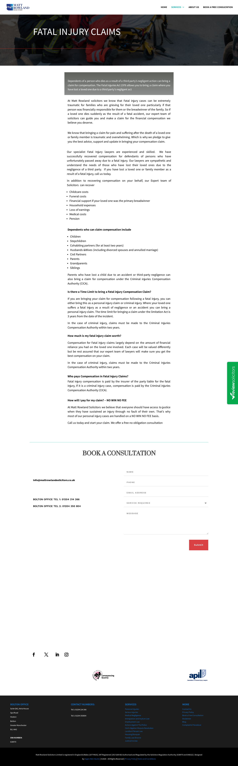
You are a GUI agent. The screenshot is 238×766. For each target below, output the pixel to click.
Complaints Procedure (191, 725)
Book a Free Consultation (218, 7)
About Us (194, 7)
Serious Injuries (131, 712)
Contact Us (186, 709)
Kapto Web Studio (92, 759)
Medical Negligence (133, 715)
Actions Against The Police (136, 725)
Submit (198, 545)
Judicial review (131, 741)
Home (164, 7)
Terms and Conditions (147, 759)
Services (176, 7)
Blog (184, 722)
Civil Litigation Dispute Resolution (139, 728)
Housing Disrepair (132, 734)
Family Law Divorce (133, 737)
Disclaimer (186, 718)
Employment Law (132, 722)
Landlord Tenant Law (134, 731)
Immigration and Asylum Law (137, 718)
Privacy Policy (188, 712)
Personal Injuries (132, 709)
